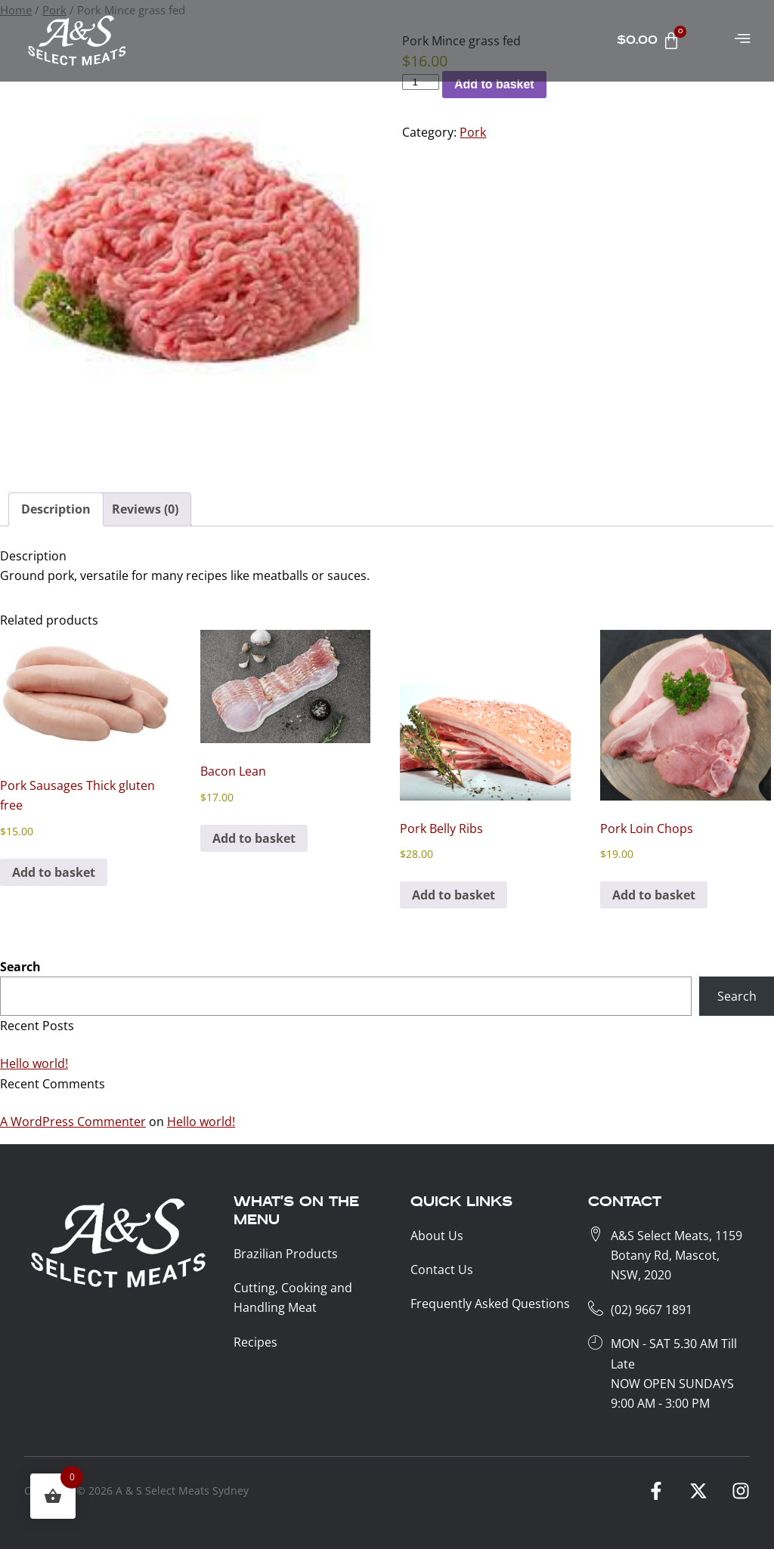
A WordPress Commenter (73, 1121)
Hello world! (34, 1063)
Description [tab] (56, 509)
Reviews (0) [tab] (145, 509)
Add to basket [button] (53, 872)
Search (20, 966)
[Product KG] (420, 82)
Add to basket (494, 84)
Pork (473, 132)
